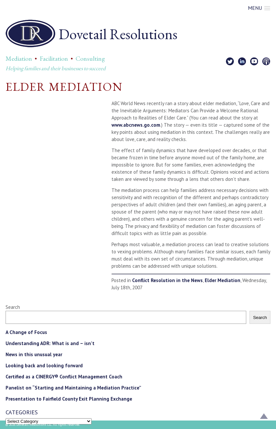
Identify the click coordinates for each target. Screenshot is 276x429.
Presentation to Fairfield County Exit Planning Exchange (69, 399)
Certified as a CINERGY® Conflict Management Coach (64, 376)
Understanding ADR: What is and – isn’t (50, 343)
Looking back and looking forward (44, 365)
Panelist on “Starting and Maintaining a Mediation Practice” (73, 388)
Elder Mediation (222, 280)
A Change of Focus (26, 332)
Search (13, 307)
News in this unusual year (34, 354)
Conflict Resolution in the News (167, 280)
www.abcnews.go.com (136, 125)
